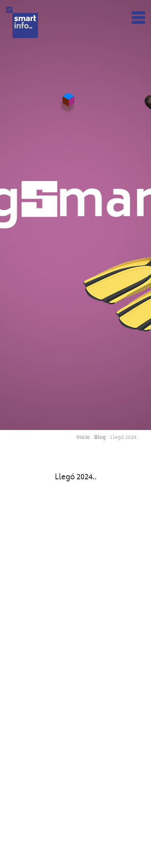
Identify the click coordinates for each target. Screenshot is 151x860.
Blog (100, 438)
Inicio (83, 438)
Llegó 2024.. (76, 477)
